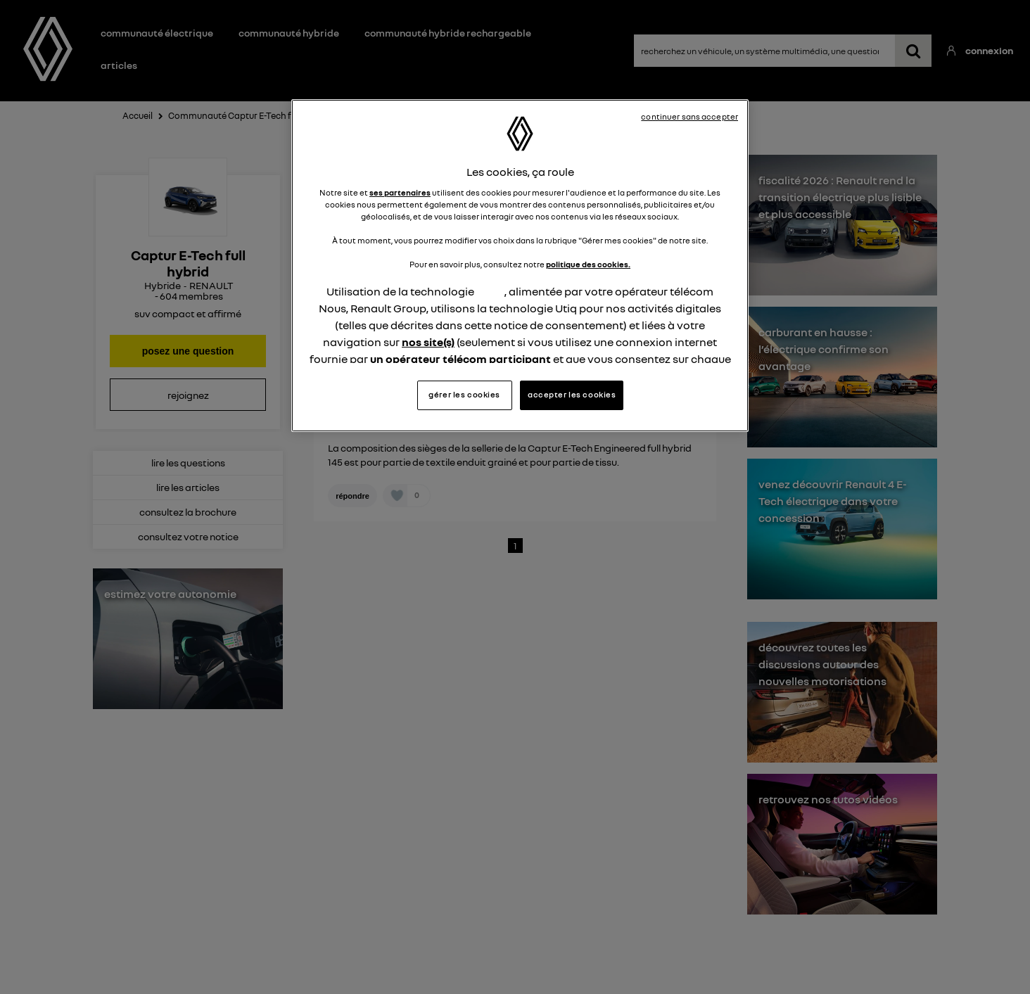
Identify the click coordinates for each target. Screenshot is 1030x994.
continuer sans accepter (689, 117)
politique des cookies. (588, 264)
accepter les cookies (572, 395)
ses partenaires (400, 193)
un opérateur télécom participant (460, 359)
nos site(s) (428, 342)
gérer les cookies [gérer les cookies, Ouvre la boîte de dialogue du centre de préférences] (464, 395)
